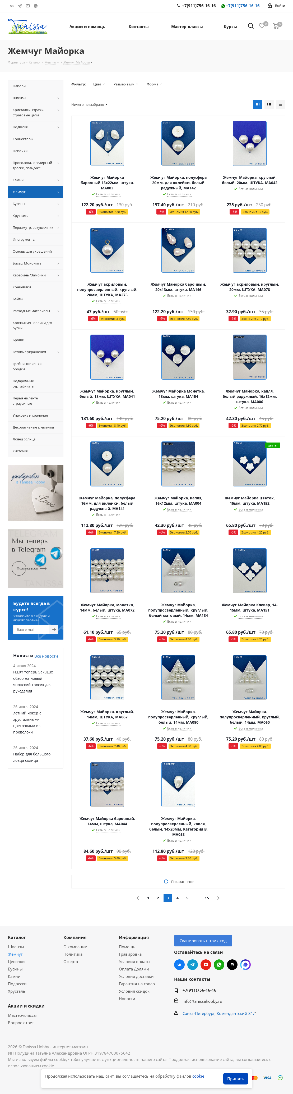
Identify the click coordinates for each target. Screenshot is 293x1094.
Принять (235, 1078)
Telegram (20, 5)
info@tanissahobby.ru (202, 1001)
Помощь (127, 946)
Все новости (46, 656)
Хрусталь (16, 991)
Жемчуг (15, 954)
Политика (72, 954)
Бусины (15, 969)
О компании (75, 946)
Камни (14, 976)
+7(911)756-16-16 (240, 6)
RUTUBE (44, 5)
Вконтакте (12, 5)
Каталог (17, 937)
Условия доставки (136, 976)
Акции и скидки (26, 1006)
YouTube (28, 5)
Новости (127, 998)
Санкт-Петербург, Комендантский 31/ (219, 1013)
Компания (74, 937)
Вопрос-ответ (21, 1022)
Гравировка (130, 954)
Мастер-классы (22, 1015)
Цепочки (16, 961)
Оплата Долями (134, 969)
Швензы (16, 946)
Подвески (17, 983)
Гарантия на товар (137, 983)
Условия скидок (134, 991)
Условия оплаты (134, 961)
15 (207, 897)
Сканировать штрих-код (203, 940)
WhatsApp (36, 5)
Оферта (70, 961)
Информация (134, 937)
